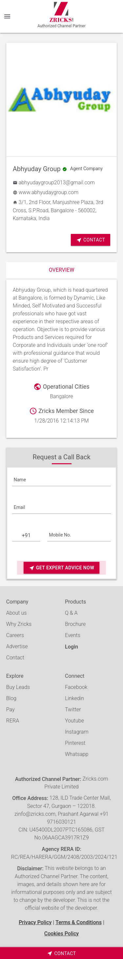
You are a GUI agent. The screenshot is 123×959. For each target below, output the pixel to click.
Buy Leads (18, 687)
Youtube (74, 721)
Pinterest (75, 743)
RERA (12, 721)
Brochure (75, 624)
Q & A (71, 613)
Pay (10, 709)
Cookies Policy (61, 933)
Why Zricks (18, 624)
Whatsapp (76, 754)
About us (16, 613)
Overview (61, 270)
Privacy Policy (35, 922)
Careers (15, 635)
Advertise (17, 646)
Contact (90, 240)
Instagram (77, 732)
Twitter (73, 709)
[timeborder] (61, 953)
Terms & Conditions (78, 922)
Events (72, 635)
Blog (11, 698)
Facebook (76, 687)
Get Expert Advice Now (61, 568)
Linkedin (74, 698)
